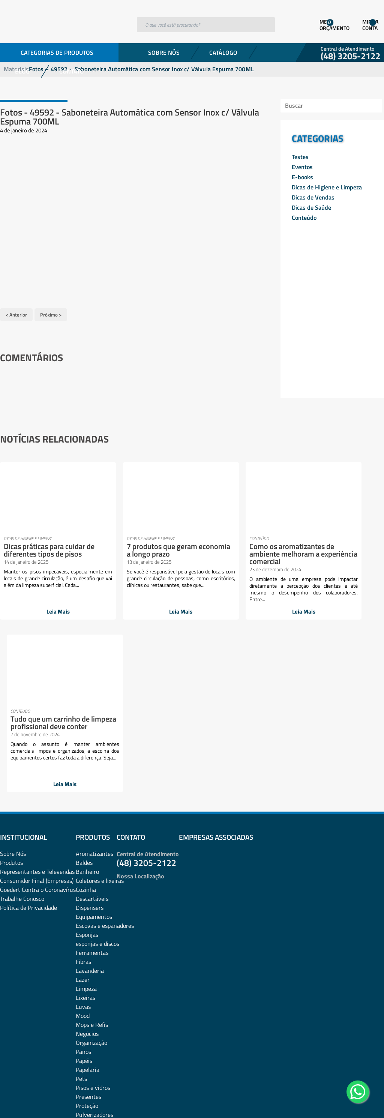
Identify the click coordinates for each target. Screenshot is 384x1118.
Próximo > (51, 313)
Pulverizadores (94, 955)
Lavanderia (90, 811)
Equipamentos (94, 757)
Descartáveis (92, 739)
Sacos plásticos (95, 1000)
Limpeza (86, 829)
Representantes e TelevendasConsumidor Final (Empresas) (37, 717)
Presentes (88, 937)
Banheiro (87, 712)
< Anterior (16, 313)
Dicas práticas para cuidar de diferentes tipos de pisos (35, 552)
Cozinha (86, 730)
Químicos (87, 964)
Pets (81, 919)
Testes (300, 156)
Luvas (83, 847)
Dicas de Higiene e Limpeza (327, 187)
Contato (71, 71)
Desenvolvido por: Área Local (349, 1101)
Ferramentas (92, 793)
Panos (83, 892)
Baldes (84, 703)
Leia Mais (42, 610)
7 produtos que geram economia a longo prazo (134, 548)
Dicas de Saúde (311, 207)
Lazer (83, 820)
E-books (302, 177)
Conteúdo (304, 217)
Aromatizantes (94, 694)
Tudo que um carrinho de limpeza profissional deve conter (317, 552)
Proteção (87, 946)
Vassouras (89, 1018)
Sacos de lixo (92, 991)
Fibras (83, 802)
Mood (83, 856)
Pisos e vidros (93, 928)
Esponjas (87, 775)
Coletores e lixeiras (100, 721)
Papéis (84, 901)
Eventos (302, 166)
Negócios (87, 874)
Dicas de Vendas (313, 197)
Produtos (11, 703)
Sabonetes (89, 982)
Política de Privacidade (28, 748)
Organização (91, 883)
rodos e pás (90, 973)
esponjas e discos (97, 784)
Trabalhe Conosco (22, 739)
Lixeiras (85, 838)
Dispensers (90, 748)
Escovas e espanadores (105, 766)
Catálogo (223, 52)
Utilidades (88, 1009)
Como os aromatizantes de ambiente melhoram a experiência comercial (225, 552)
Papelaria (87, 910)
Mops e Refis (92, 865)
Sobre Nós (164, 52)
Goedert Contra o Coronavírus (38, 730)
